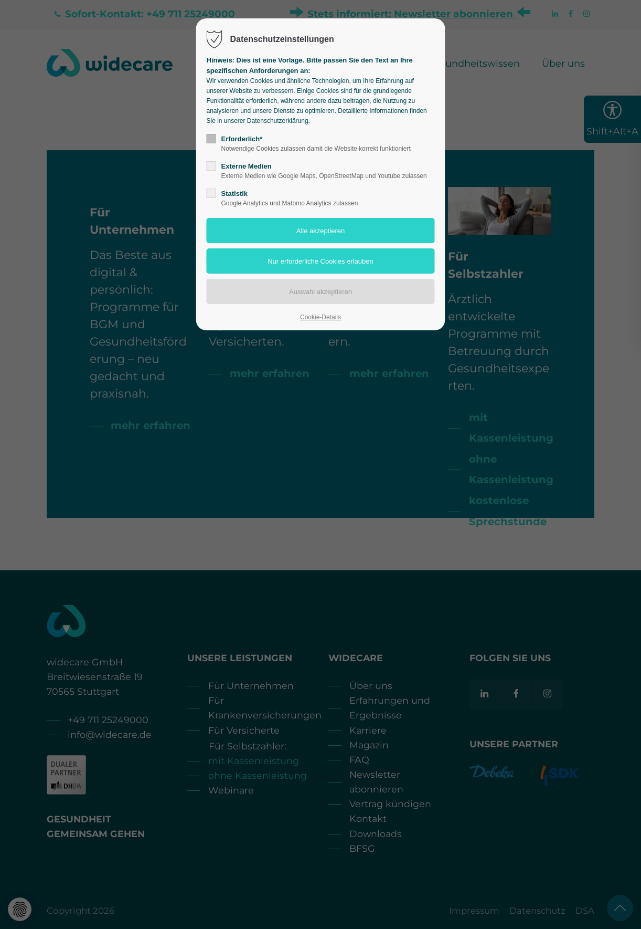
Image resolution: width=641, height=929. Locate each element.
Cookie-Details (320, 317)
